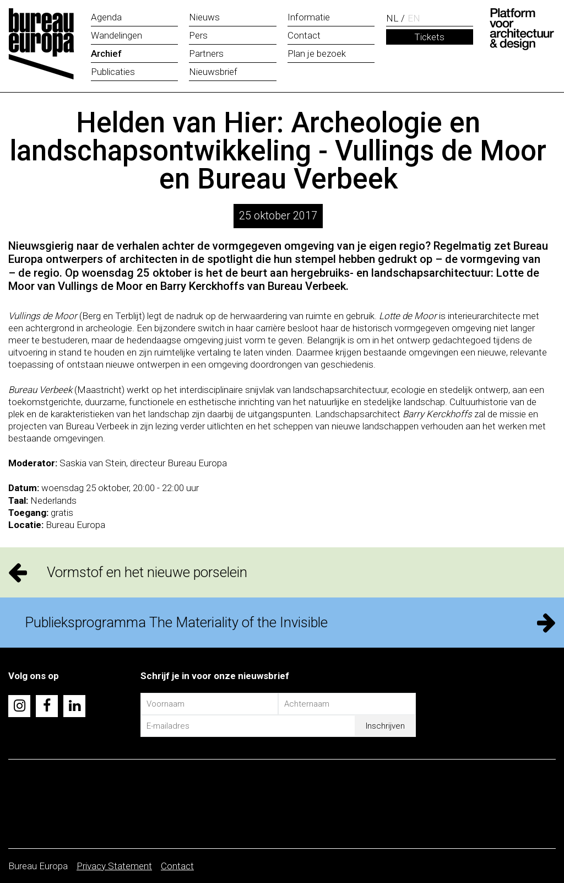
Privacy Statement (114, 865)
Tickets (429, 36)
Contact (177, 865)
